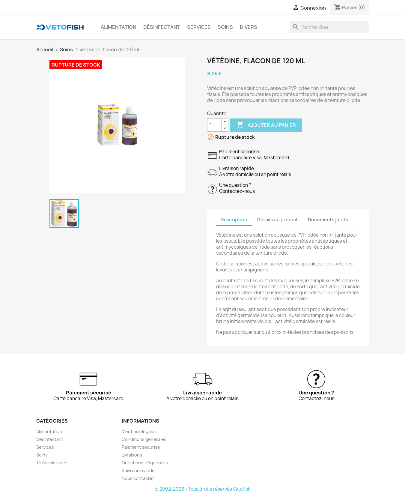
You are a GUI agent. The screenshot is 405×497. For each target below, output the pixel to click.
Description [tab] (234, 220)
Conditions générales (144, 439)
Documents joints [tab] (328, 220)
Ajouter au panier (266, 125)
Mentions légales (139, 431)
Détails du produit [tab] (277, 220)
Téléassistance (51, 463)
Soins (225, 27)
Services (199, 27)
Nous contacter (138, 478)
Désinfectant (161, 27)
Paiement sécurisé (141, 447)
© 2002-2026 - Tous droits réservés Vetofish (203, 489)
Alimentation (118, 27)
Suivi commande (138, 470)
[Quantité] (214, 125)
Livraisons (132, 455)
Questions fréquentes (145, 463)
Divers (248, 27)
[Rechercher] (329, 27)
